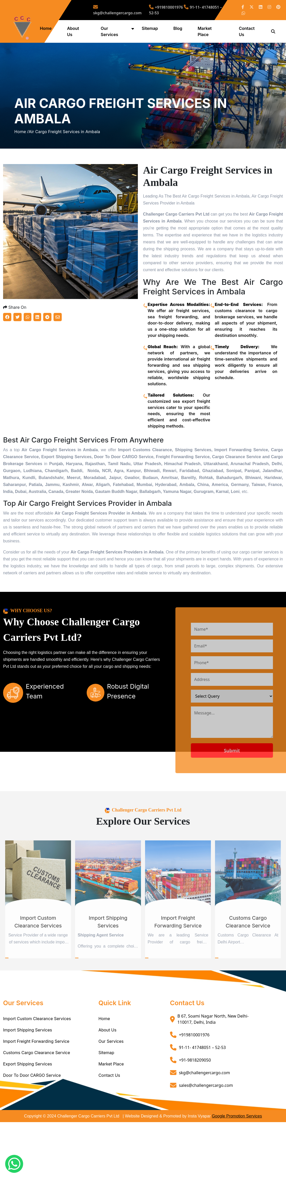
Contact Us (109, 1098)
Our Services (111, 1064)
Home (47, 28)
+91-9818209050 (195, 1083)
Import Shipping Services (27, 1052)
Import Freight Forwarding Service (36, 1064)
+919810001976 (164, 8)
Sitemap (151, 28)
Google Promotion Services (237, 1139)
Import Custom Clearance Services (37, 1041)
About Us (108, 1052)
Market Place (111, 1086)
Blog (178, 28)
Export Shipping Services (27, 1086)
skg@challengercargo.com (132, 10)
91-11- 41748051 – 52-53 (202, 1070)
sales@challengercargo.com (206, 1108)
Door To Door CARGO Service (32, 1098)
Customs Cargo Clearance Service (36, 1075)
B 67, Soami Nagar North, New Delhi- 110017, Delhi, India (213, 1042)
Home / (21, 143)
